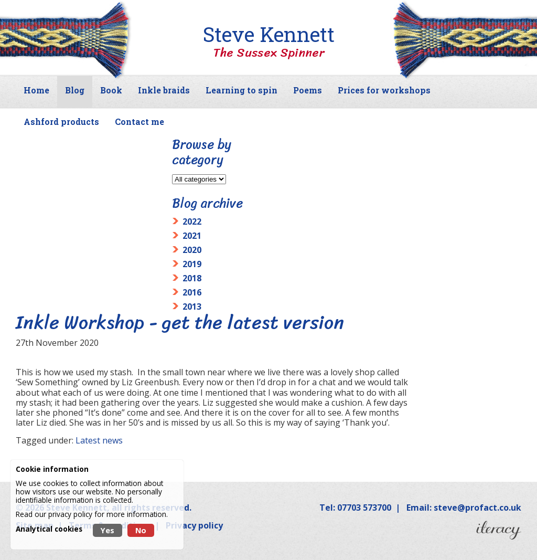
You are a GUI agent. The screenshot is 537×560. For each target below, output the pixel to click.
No (140, 530)
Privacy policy (194, 525)
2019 (191, 264)
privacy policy (70, 514)
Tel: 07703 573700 (355, 507)
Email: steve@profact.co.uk (463, 507)
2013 (191, 306)
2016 (191, 292)
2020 (191, 250)
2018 (191, 278)
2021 (191, 235)
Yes (107, 530)
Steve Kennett (268, 42)
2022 (191, 221)
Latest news (99, 440)
